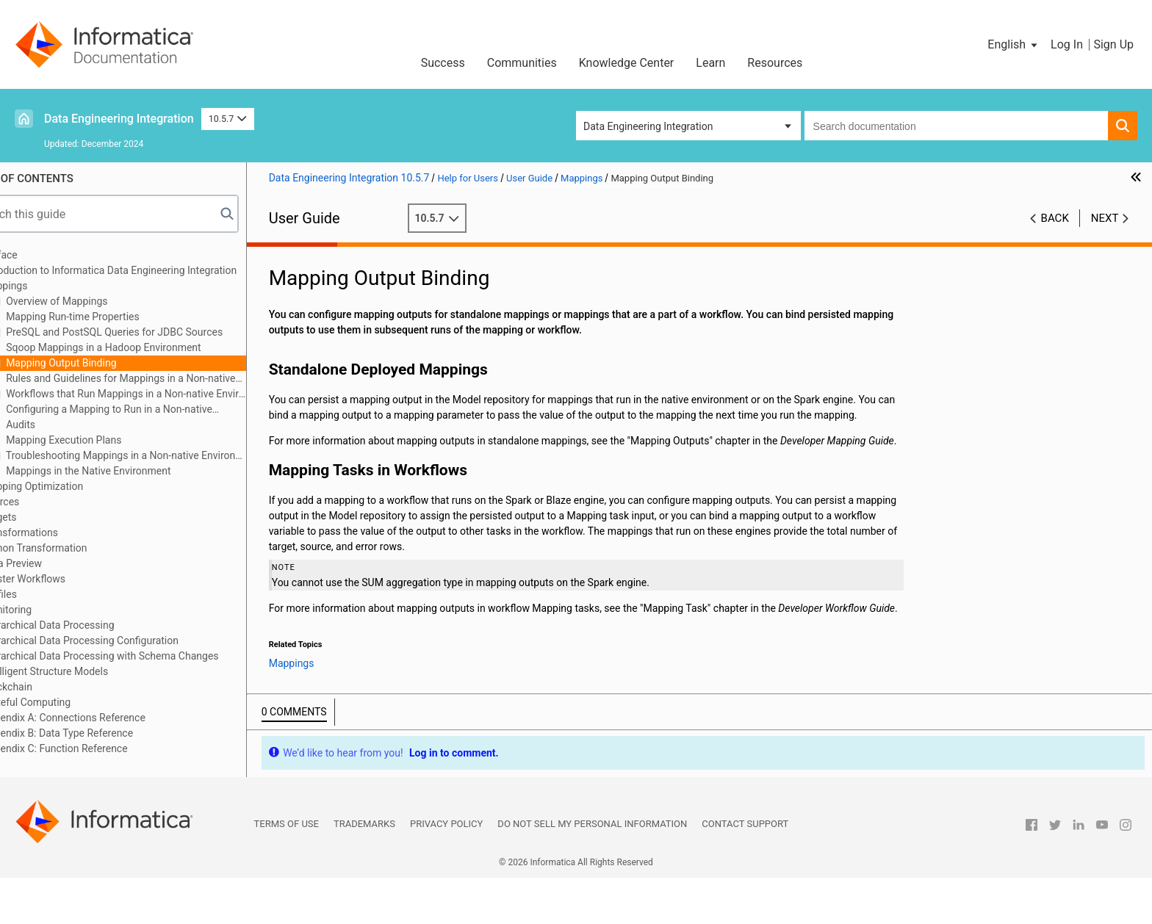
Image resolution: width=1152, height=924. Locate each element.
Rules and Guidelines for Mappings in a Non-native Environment (155, 379)
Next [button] (1105, 218)
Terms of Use (286, 870)
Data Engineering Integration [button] (648, 126)
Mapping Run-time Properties (113, 316)
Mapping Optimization (74, 486)
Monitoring (49, 610)
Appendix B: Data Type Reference (99, 733)
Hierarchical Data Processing (90, 625)
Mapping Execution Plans (105, 440)
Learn (710, 63)
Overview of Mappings (98, 301)
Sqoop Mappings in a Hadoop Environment (144, 347)
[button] (1013, 45)
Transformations (62, 532)
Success (443, 63)
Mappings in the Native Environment (129, 471)
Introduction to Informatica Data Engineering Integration (151, 270)
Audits (61, 424)
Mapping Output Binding (102, 363)
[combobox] (956, 125)
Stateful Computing (68, 702)
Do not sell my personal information (592, 870)
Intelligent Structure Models (87, 671)
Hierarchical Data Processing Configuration (122, 640)
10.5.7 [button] (228, 118)
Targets (41, 517)
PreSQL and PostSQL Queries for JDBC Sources (155, 332)
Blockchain (49, 687)
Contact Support (745, 870)
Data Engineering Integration (119, 119)
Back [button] (1055, 218)
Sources (43, 502)
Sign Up (1113, 44)
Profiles (41, 594)
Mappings (47, 286)
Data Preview (54, 563)
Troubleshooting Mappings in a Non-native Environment (167, 455)
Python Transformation (76, 548)
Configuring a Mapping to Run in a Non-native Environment (143, 410)
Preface (42, 255)
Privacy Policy (446, 870)
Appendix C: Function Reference (97, 748)
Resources (774, 63)
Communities (522, 63)
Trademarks (364, 870)
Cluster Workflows (65, 579)
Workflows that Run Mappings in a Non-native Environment (167, 394)
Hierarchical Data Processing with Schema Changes (142, 656)
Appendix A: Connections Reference (105, 717)
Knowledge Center (626, 63)
